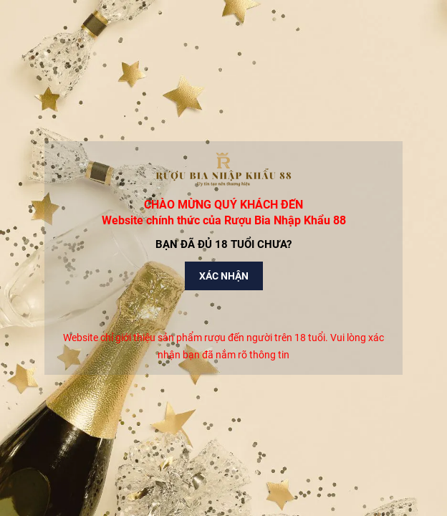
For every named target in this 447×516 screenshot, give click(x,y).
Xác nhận (224, 276)
